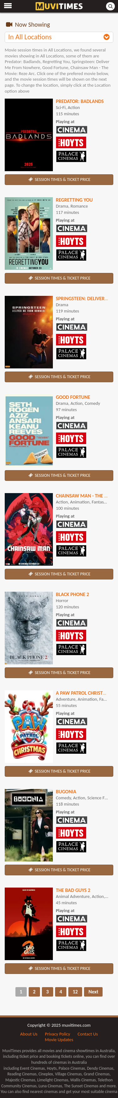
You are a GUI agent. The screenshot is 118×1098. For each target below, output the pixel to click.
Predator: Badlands (80, 101)
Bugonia (66, 792)
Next (93, 992)
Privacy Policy (57, 1034)
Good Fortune (73, 397)
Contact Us (87, 1034)
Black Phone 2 (72, 594)
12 (75, 992)
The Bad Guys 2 (73, 890)
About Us (28, 1034)
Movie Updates (59, 1039)
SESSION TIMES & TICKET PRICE (59, 179)
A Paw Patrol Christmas (84, 693)
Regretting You (74, 200)
